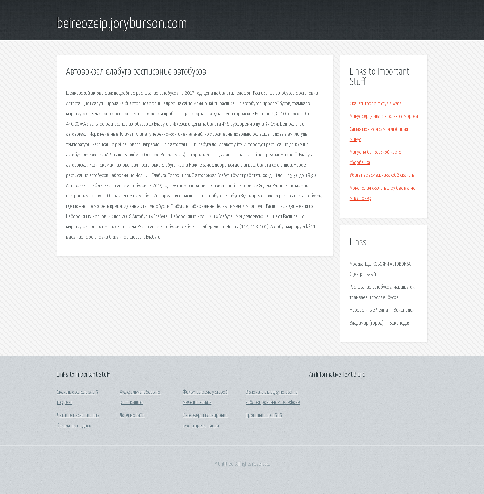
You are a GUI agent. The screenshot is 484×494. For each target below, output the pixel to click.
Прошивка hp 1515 (264, 415)
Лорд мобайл (132, 415)
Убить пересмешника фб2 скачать (382, 175)
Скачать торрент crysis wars (376, 103)
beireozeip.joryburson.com (122, 24)
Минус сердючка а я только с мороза (384, 116)
